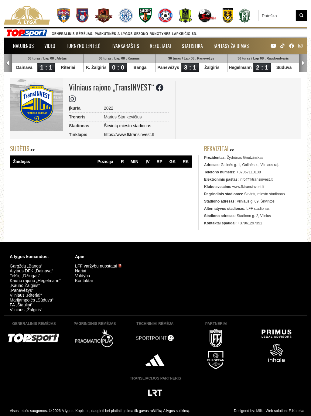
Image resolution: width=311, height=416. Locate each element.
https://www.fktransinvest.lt (129, 134)
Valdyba (82, 275)
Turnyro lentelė (83, 45)
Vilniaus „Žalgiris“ (26, 309)
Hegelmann (240, 67)
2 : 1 (262, 67)
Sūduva (284, 67)
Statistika (192, 45)
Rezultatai (160, 45)
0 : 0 (118, 67)
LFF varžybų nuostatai (98, 266)
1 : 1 (46, 67)
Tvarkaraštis (125, 45)
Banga (140, 67)
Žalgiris (212, 67)
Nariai (80, 270)
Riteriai (68, 67)
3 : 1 (190, 67)
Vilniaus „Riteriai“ (26, 295)
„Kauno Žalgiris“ (25, 285)
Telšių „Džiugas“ (25, 275)
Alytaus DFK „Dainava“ (31, 270)
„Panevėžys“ (21, 290)
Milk (259, 411)
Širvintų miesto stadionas (127, 125)
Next (303, 63)
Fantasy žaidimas (231, 45)
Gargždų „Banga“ (26, 266)
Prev (8, 63)
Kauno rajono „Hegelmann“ (35, 280)
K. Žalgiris (96, 67)
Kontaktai (84, 280)
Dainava (24, 67)
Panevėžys (168, 67)
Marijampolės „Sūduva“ (31, 300)
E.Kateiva (296, 411)
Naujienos (23, 45)
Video (49, 45)
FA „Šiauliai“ (21, 304)
